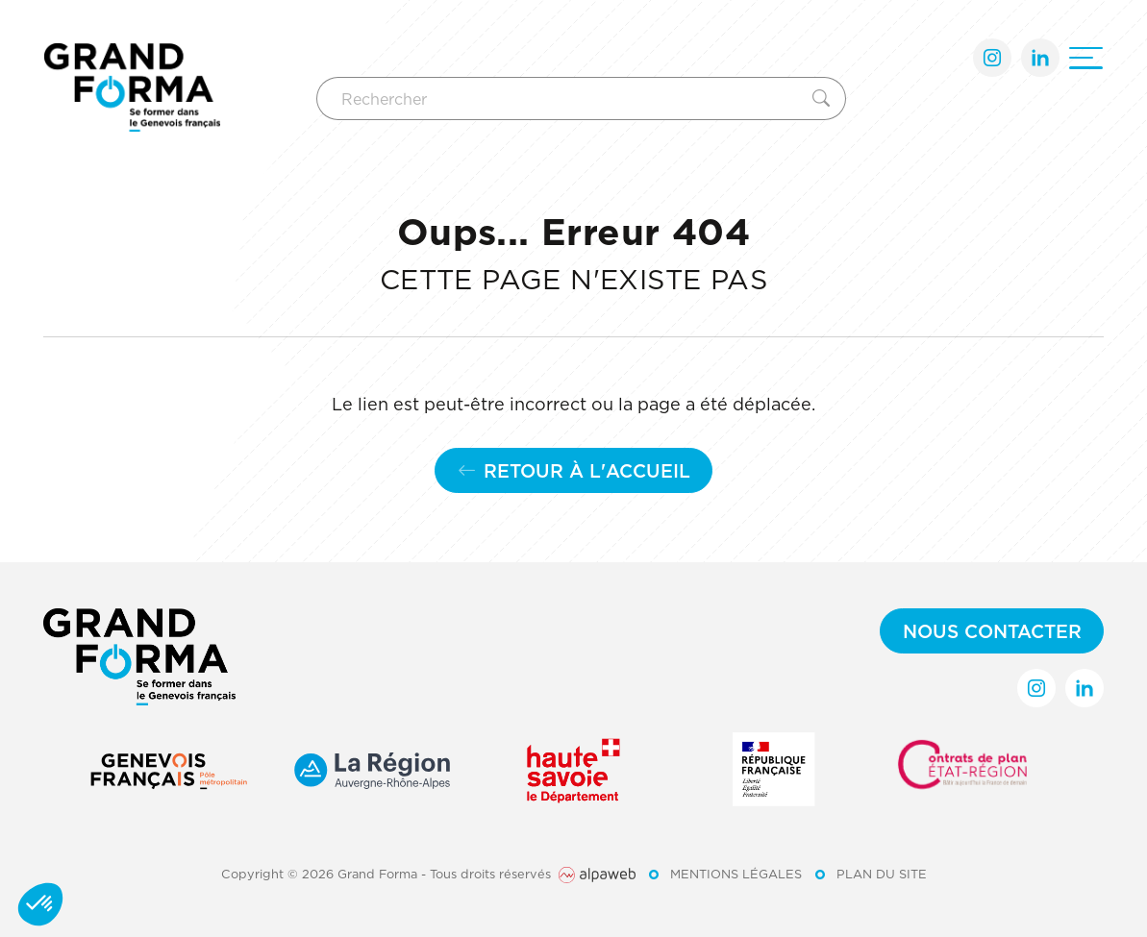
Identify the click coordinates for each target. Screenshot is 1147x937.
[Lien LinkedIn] (1040, 57)
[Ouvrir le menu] (1086, 58)
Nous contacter (992, 631)
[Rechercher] (561, 98)
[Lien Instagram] (992, 57)
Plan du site (881, 873)
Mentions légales (736, 873)
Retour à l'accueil (574, 470)
